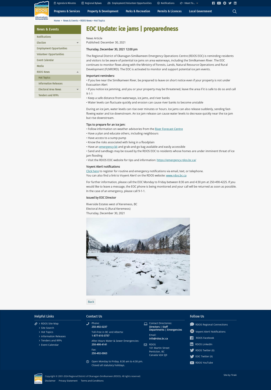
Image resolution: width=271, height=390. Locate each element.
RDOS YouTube (201, 362)
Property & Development (102, 11)
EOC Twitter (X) (201, 356)
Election (41, 42)
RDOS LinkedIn (201, 344)
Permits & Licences (169, 11)
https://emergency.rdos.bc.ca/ (176, 160)
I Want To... (187, 3)
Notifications (165, 3)
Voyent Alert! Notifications (208, 331)
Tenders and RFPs (49, 95)
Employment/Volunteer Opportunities (129, 3)
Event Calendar (45, 60)
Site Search (47, 327)
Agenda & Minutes (65, 3)
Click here (92, 171)
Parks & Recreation (138, 11)
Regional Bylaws (92, 3)
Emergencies (174, 329)
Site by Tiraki (230, 375)
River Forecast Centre (169, 129)
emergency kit (108, 147)
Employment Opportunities (52, 48)
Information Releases (51, 83)
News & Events (70, 20)
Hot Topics (44, 77)
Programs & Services (67, 11)
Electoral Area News (50, 89)
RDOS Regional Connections (209, 324)
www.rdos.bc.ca (176, 175)
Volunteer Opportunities (50, 54)
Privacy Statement (68, 380)
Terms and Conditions (92, 380)
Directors (154, 326)
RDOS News (86, 20)
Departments (156, 329)
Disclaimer (50, 380)
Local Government (200, 11)
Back (91, 302)
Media (40, 66)
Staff (165, 326)
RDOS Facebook (202, 337)
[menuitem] (64, 3)
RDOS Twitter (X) (202, 350)
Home (57, 20)
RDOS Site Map (50, 323)
